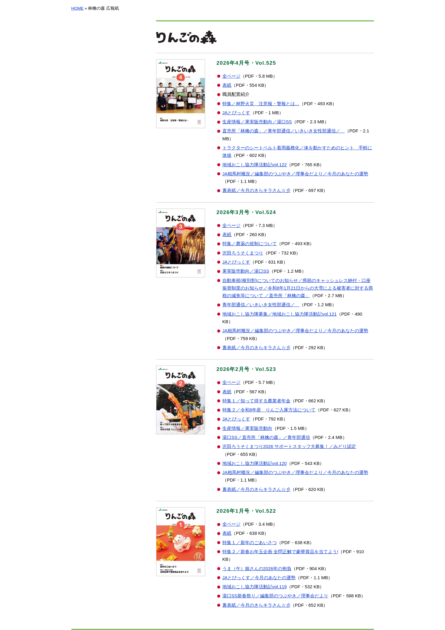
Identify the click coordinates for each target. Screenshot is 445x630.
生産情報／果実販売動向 (247, 428)
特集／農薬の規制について (249, 243)
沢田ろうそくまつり (242, 253)
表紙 (226, 85)
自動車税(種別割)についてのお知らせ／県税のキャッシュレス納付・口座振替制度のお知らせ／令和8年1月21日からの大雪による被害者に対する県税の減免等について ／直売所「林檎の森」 (297, 288)
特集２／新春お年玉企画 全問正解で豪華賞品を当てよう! (280, 551)
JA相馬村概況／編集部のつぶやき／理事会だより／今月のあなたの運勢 (295, 173)
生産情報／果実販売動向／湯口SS (257, 121)
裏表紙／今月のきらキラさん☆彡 (256, 190)
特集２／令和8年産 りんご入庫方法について (269, 410)
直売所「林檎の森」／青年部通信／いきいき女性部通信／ (283, 130)
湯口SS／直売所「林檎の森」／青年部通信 (266, 437)
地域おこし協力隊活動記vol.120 (254, 463)
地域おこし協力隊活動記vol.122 (254, 164)
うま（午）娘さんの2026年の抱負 (256, 568)
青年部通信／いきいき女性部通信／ (260, 304)
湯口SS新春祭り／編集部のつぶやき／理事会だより (275, 595)
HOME (77, 8)
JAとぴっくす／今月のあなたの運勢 (259, 577)
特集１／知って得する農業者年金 (256, 400)
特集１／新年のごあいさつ (249, 542)
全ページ (231, 76)
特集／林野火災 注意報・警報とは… (260, 103)
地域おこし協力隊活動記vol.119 (254, 586)
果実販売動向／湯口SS (245, 271)
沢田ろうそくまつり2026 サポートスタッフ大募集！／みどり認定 (289, 446)
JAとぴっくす (236, 112)
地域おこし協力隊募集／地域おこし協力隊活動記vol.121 (279, 314)
